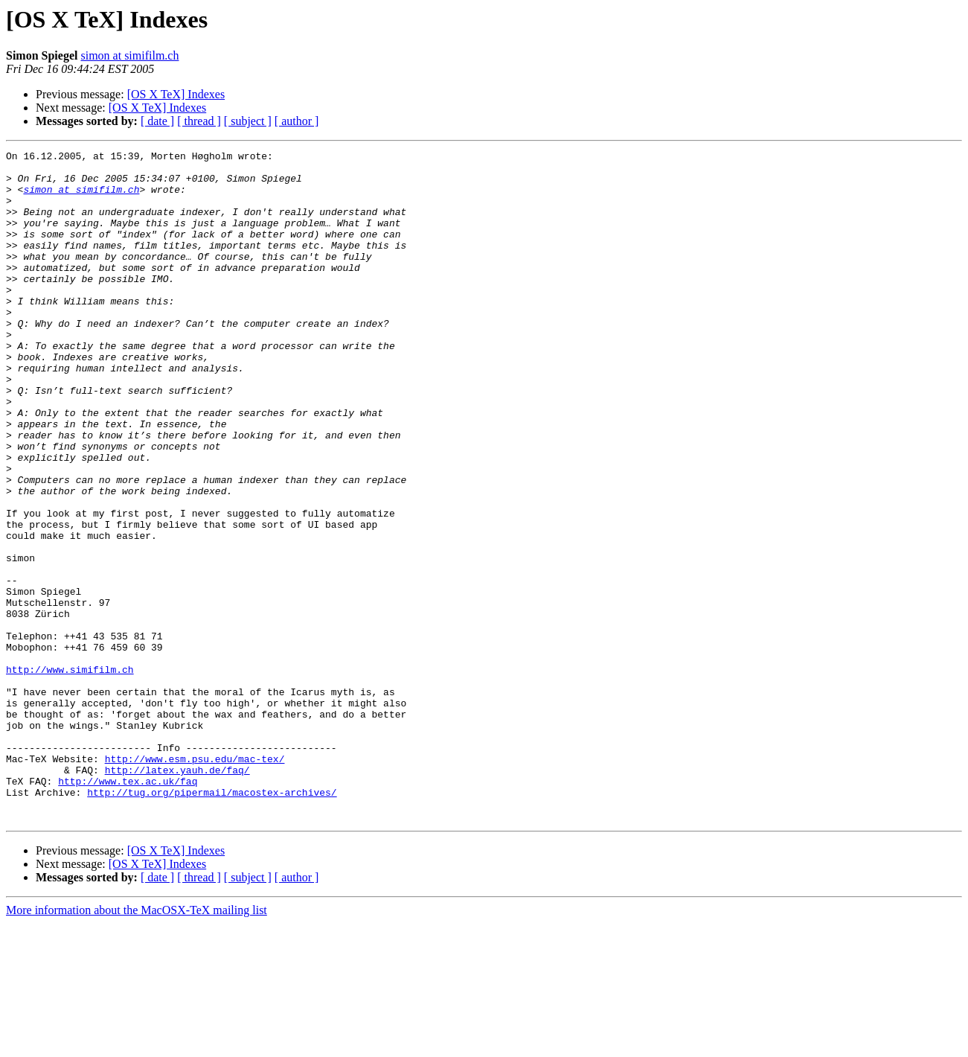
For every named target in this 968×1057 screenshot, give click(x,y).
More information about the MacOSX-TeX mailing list (136, 1044)
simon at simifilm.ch (129, 55)
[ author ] (297, 121)
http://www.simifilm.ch (70, 774)
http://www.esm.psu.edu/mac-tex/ (195, 881)
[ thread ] (199, 121)
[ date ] (157, 121)
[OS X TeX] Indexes (176, 94)
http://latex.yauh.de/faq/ (177, 894)
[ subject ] (248, 121)
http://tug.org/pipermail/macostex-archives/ (211, 921)
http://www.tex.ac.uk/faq (127, 908)
